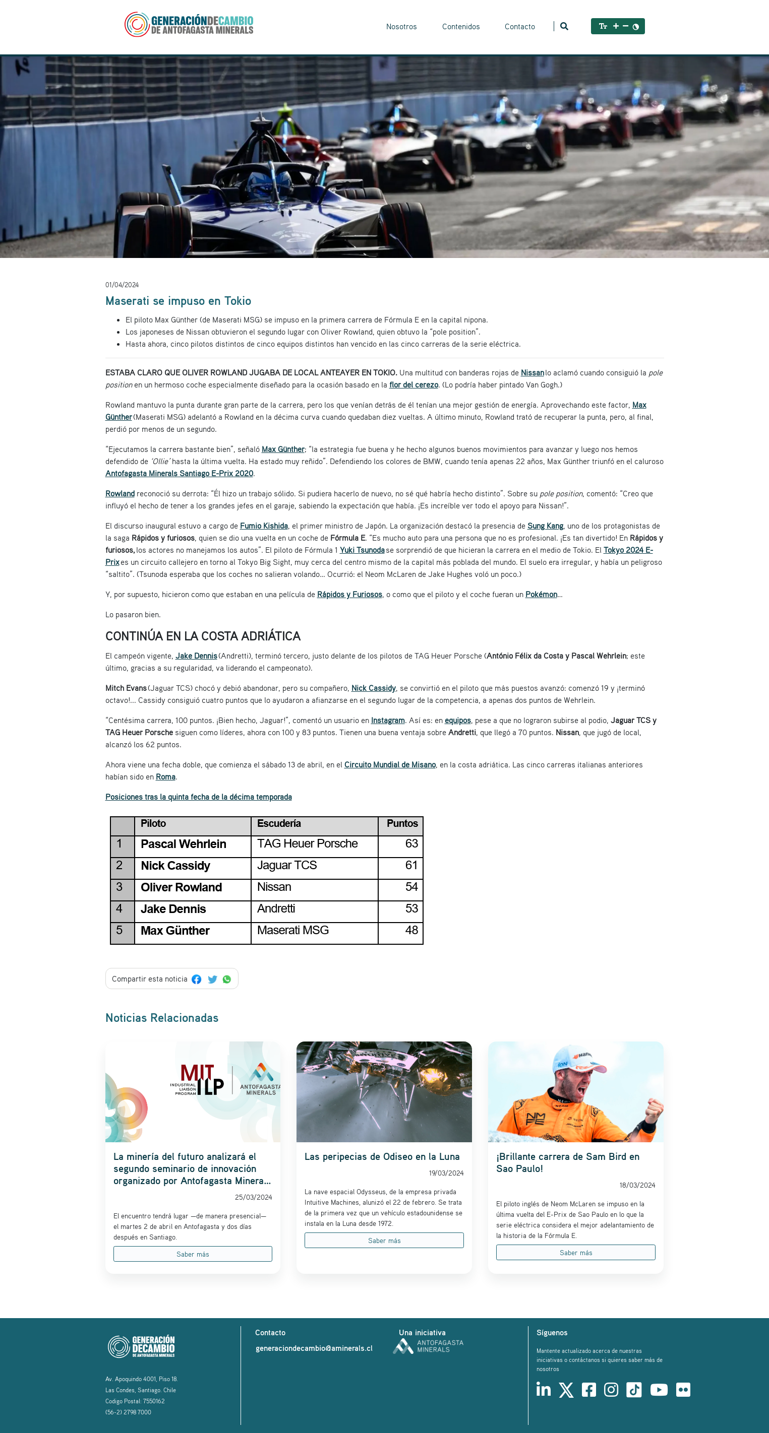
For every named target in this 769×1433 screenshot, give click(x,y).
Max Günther (283, 449)
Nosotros (401, 26)
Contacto (520, 26)
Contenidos (461, 26)
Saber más (192, 1254)
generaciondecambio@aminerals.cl (314, 1348)
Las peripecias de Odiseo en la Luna (382, 1156)
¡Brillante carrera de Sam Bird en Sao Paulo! (567, 1162)
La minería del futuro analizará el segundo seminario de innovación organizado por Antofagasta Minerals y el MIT (192, 1168)
